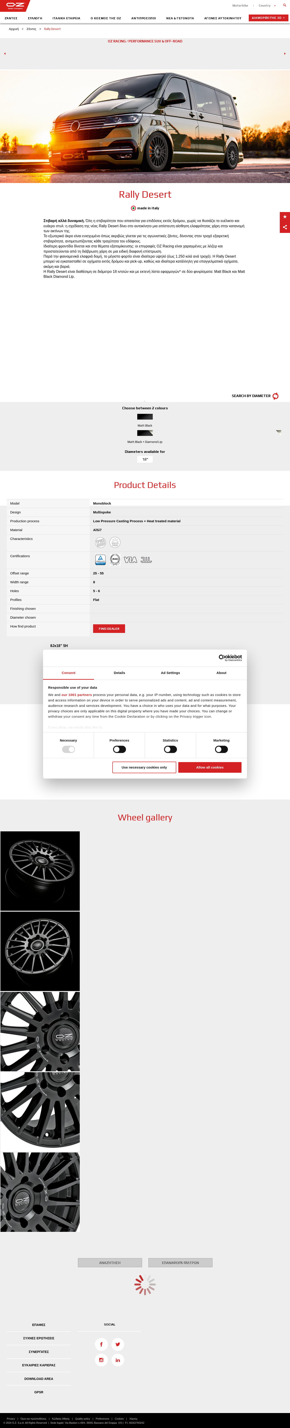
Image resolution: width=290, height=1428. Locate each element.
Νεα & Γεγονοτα (180, 18)
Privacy (11, 1418)
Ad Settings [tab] (170, 673)
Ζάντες (11, 18)
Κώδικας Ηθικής (61, 1418)
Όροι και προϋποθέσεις (33, 1418)
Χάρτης (133, 1418)
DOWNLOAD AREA (38, 1379)
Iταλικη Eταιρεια (66, 18)
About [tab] (222, 673)
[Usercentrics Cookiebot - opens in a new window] (222, 657)
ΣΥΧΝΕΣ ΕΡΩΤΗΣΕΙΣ (38, 1338)
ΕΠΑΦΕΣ (38, 1325)
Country (265, 5)
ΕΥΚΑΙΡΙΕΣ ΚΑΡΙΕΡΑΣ (39, 1365)
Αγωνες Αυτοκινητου (223, 18)
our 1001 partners (77, 695)
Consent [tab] (68, 673)
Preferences (102, 1418)
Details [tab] (119, 673)
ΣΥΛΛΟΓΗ (35, 18)
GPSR (38, 1392)
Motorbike (240, 5)
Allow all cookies (210, 767)
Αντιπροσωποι (143, 18)
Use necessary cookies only (144, 767)
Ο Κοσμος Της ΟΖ (106, 18)
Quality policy (82, 1418)
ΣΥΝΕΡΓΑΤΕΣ (39, 1352)
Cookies (119, 1418)
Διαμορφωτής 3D (267, 18)
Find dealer (109, 628)
